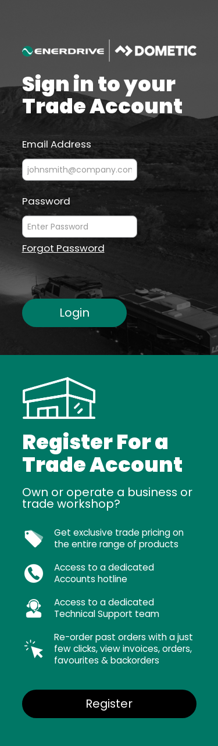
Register (109, 703)
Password (46, 200)
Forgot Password (63, 248)
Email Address (56, 143)
